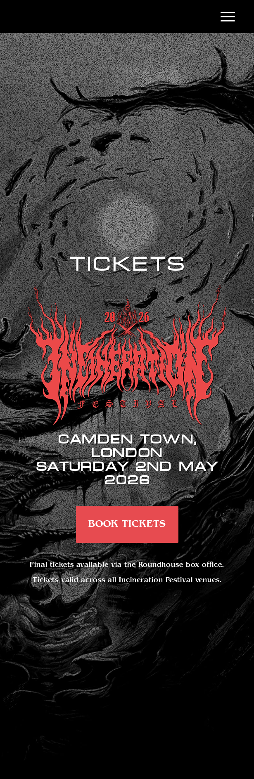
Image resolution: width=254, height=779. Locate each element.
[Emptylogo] (105, 16)
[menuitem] (223, 16)
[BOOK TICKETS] (127, 524)
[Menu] (223, 16)
